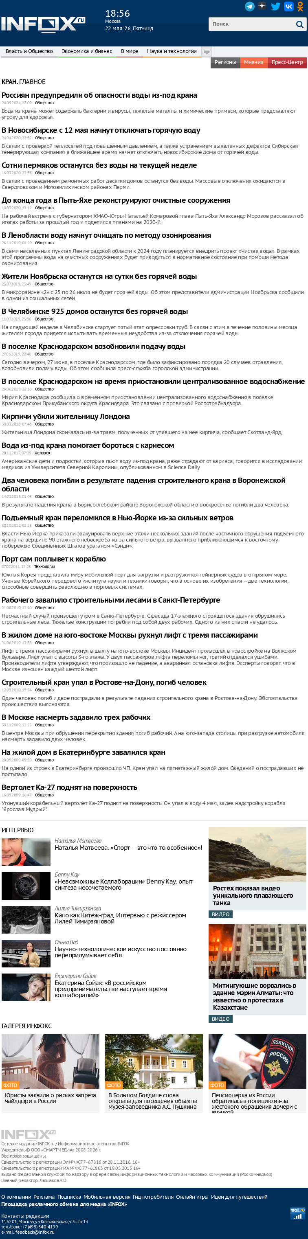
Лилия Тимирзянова (78, 909)
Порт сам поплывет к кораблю (54, 559)
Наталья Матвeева (78, 841)
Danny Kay (67, 875)
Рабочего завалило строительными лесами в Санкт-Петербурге (111, 600)
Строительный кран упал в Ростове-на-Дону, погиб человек (104, 682)
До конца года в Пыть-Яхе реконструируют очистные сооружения (116, 200)
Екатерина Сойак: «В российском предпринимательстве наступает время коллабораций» (111, 989)
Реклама (44, 1197)
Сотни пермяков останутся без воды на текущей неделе (99, 165)
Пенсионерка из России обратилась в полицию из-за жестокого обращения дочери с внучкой (254, 1104)
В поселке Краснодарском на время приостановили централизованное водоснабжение (153, 381)
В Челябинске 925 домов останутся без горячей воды (95, 311)
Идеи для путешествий (239, 1197)
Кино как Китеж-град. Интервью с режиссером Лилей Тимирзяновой (120, 918)
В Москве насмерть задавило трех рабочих (76, 717)
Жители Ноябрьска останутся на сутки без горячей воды (99, 276)
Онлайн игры (192, 1197)
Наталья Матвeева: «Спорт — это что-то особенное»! (128, 847)
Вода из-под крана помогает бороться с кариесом (88, 445)
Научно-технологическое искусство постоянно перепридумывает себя (121, 952)
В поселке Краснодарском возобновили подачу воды (94, 346)
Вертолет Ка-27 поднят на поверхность (69, 787)
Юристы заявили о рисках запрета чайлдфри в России (50, 1098)
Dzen (263, 6)
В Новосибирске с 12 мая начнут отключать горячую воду (101, 130)
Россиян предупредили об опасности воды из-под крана (99, 95)
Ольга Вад (66, 943)
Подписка (69, 1197)
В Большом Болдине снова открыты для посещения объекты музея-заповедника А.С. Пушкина (152, 1101)
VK (289, 6)
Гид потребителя (153, 1197)
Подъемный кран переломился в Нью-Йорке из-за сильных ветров (117, 518)
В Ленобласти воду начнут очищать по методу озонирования (106, 235)
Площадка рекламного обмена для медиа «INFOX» (64, 1205)
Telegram (250, 6)
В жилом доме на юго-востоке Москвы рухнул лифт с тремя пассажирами (129, 635)
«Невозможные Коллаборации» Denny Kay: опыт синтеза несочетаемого (124, 884)
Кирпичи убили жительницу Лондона (66, 416)
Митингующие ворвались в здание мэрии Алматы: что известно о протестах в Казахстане (254, 997)
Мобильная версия (107, 1197)
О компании (16, 1197)
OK (302, 6)
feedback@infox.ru (34, 1232)
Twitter (276, 6)
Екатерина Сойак (75, 976)
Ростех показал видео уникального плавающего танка (253, 896)
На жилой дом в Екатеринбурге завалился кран (83, 752)
